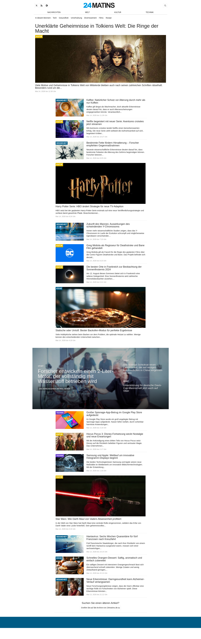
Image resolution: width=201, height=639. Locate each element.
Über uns (119, 630)
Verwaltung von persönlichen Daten (146, 630)
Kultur (117, 12)
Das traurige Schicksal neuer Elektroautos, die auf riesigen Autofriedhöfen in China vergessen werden (142, 371)
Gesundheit (64, 19)
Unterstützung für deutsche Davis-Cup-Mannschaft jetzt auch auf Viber (142, 391)
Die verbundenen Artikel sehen (54, 391)
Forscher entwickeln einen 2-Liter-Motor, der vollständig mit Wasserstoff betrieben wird (75, 379)
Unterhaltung (78, 19)
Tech (55, 19)
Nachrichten (54, 12)
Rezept (112, 19)
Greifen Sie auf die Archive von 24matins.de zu (100, 612)
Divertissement (92, 19)
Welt (87, 12)
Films (104, 19)
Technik (150, 12)
